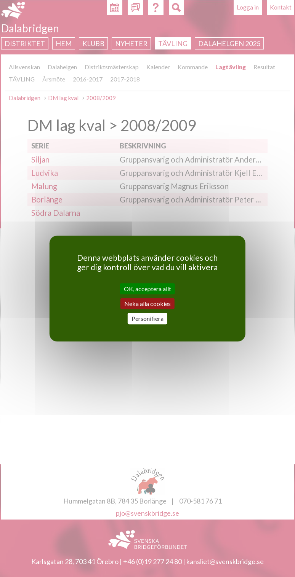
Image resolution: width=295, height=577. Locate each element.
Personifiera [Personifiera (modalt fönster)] (147, 318)
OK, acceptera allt (147, 288)
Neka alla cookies (147, 303)
